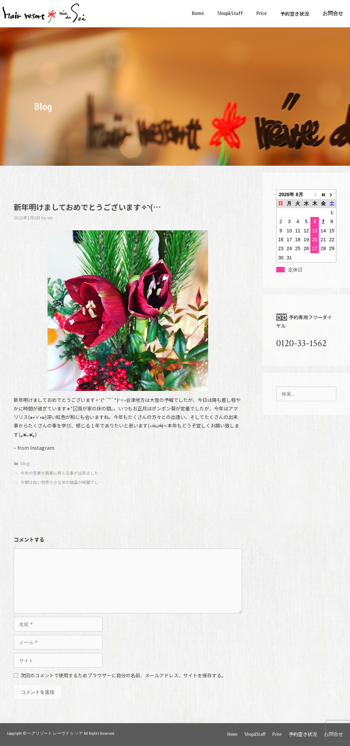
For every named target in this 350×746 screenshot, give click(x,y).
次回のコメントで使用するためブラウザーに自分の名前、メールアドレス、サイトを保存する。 (123, 675)
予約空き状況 (294, 13)
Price (261, 13)
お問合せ (333, 13)
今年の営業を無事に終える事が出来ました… (61, 473)
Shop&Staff (230, 13)
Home (198, 13)
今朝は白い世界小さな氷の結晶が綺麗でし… (61, 482)
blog (25, 463)
